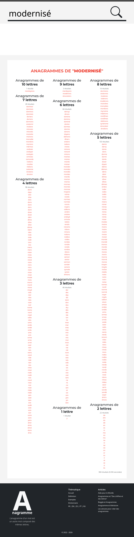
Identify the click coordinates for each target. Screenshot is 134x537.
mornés (67, 187)
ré (104, 460)
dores (104, 149)
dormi (104, 157)
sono (30, 415)
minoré (67, 152)
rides (104, 340)
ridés (104, 342)
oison (104, 302)
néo (67, 357)
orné (30, 342)
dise (29, 197)
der (67, 290)
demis (104, 144)
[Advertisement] (67, 39)
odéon (104, 299)
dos (67, 305)
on (104, 450)
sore (30, 418)
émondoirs (67, 96)
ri (104, 458)
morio (104, 254)
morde (104, 247)
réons (104, 377)
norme (104, 289)
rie (67, 380)
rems (30, 352)
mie (67, 330)
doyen (104, 164)
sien (29, 400)
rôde (30, 390)
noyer (104, 294)
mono (29, 282)
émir (30, 423)
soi (67, 393)
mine (30, 257)
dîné (30, 225)
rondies (30, 164)
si (104, 465)
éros (30, 433)
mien (30, 252)
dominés (29, 114)
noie (30, 302)
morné (104, 259)
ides (29, 232)
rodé (30, 375)
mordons (29, 142)
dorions (30, 119)
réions (67, 252)
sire (29, 403)
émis (30, 425)
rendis (67, 224)
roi (67, 385)
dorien (67, 124)
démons (67, 137)
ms (104, 438)
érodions (104, 128)
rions (104, 352)
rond (30, 380)
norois (66, 204)
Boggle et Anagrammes (107, 502)
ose (67, 373)
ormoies (29, 157)
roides (67, 239)
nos (67, 355)
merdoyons (67, 91)
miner (104, 204)
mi (104, 435)
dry (67, 307)
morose (67, 189)
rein (29, 347)
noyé (30, 315)
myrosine (104, 111)
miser (104, 219)
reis (29, 350)
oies (29, 320)
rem (67, 378)
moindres (104, 103)
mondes (67, 169)
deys (30, 192)
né (104, 445)
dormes (67, 127)
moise (104, 234)
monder (67, 167)
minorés (29, 132)
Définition (72, 496)
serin (104, 387)
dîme (30, 220)
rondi (104, 367)
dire (29, 195)
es (104, 428)
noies (104, 274)
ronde (104, 365)
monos (104, 244)
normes (67, 199)
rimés (104, 350)
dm (104, 418)
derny (104, 147)
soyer (104, 395)
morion (67, 179)
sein (29, 395)
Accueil (71, 493)
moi (67, 340)
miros (104, 214)
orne (30, 340)
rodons (67, 234)
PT (81, 506)
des (67, 292)
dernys (67, 111)
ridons (67, 229)
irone (104, 197)
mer (67, 325)
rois (29, 378)
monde (104, 239)
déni (30, 217)
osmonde (30, 159)
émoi (30, 428)
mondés (67, 172)
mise (30, 272)
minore (67, 149)
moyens (67, 192)
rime (30, 367)
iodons (67, 144)
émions (67, 274)
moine (104, 224)
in (104, 430)
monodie (29, 139)
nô (104, 448)
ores (30, 332)
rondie (67, 244)
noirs (104, 279)
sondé (104, 392)
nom (67, 352)
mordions (104, 108)
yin (67, 400)
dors (30, 207)
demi (30, 190)
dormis (67, 129)
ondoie (67, 214)
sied (29, 398)
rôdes (104, 382)
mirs (29, 267)
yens (30, 420)
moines (67, 157)
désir (104, 174)
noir (29, 305)
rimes (104, 347)
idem (30, 230)
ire (67, 320)
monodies (104, 106)
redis (104, 327)
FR (69, 506)
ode (67, 362)
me (104, 433)
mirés (104, 217)
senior (67, 259)
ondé (30, 327)
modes (104, 222)
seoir (104, 385)
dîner (104, 179)
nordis (67, 197)
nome (29, 307)
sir (67, 390)
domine (67, 116)
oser (30, 345)
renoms (67, 227)
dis (67, 297)
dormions (104, 91)
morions (29, 144)
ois (67, 367)
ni (104, 443)
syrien (67, 272)
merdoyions (29, 91)
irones (67, 147)
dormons (29, 121)
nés (67, 360)
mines (104, 207)
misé (30, 275)
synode (67, 269)
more (30, 287)
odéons (67, 209)
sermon (67, 262)
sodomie (29, 169)
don (66, 302)
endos (104, 187)
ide (67, 315)
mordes (67, 174)
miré (30, 270)
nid (67, 345)
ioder (104, 189)
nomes (104, 284)
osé (67, 375)
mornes (67, 184)
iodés (104, 194)
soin (29, 410)
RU (84, 506)
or (104, 453)
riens (104, 345)
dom (67, 300)
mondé (104, 242)
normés (67, 202)
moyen (104, 264)
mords (104, 249)
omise (104, 304)
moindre (29, 134)
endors (67, 142)
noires (67, 194)
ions (29, 242)
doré (30, 210)
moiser (67, 164)
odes (30, 317)
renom (104, 337)
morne (104, 257)
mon (67, 342)
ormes (104, 314)
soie (29, 408)
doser (104, 162)
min (67, 332)
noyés (104, 297)
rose (30, 383)
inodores (104, 96)
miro (30, 265)
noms (30, 310)
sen (67, 388)
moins (104, 227)
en (104, 425)
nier (29, 295)
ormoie (67, 219)
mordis (67, 177)
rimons (67, 232)
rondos (67, 249)
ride (29, 357)
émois (104, 400)
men (67, 322)
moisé (104, 237)
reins (104, 329)
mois (30, 280)
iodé (30, 240)
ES (77, 506)
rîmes (104, 380)
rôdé (30, 393)
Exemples (72, 499)
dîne (30, 222)
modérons (104, 101)
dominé (67, 121)
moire (104, 229)
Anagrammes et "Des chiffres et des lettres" (110, 497)
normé (104, 292)
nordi (104, 287)
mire (30, 262)
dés (67, 312)
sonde (104, 390)
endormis (104, 93)
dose (30, 212)
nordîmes (104, 116)
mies (30, 255)
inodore (30, 127)
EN (73, 506)
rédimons (104, 121)
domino (67, 119)
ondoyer (29, 152)
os (104, 455)
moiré (104, 232)
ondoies (30, 149)
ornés (104, 319)
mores (104, 252)
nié (67, 350)
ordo (30, 330)
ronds (104, 372)
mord (30, 285)
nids (29, 292)
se (104, 463)
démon (104, 169)
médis (104, 272)
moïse (104, 269)
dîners (66, 139)
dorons (67, 132)
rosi (29, 385)
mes (67, 327)
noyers (67, 207)
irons (104, 199)
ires (29, 245)
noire (104, 277)
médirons (104, 113)
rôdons (67, 254)
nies (29, 297)
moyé (30, 290)
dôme (29, 227)
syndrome (104, 123)
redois (67, 222)
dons (30, 202)
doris (104, 152)
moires (67, 159)
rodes (104, 355)
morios (67, 182)
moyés (104, 267)
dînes (104, 182)
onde (30, 325)
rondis (67, 247)
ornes (104, 317)
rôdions (30, 167)
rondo (104, 370)
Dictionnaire (73, 503)
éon (67, 403)
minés (104, 209)
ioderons (104, 98)
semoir (67, 257)
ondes (104, 307)
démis (104, 167)
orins (104, 312)
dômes (104, 184)
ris (67, 383)
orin (29, 335)
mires (104, 212)
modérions (67, 93)
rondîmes (104, 118)
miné (30, 260)
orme (30, 337)
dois (29, 200)
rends (104, 334)
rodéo (104, 357)
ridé (29, 360)
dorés (104, 159)
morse (104, 262)
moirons (29, 137)
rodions (30, 162)
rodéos (67, 237)
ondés (104, 309)
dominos (29, 111)
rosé (30, 388)
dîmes (104, 177)
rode (30, 373)
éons (30, 430)
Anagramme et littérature (108, 505)
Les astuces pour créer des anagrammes (108, 510)
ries (29, 365)
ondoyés (29, 154)
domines (29, 109)
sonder (67, 264)
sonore (67, 267)
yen (67, 398)
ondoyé (67, 217)
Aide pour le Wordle (106, 493)
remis (104, 332)
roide (104, 362)
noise (104, 282)
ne (104, 440)
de (104, 415)
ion (67, 317)
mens (30, 247)
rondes (67, 242)
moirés (67, 162)
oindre (67, 212)
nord (30, 312)
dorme (104, 154)
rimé (30, 370)
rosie (104, 375)
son (67, 395)
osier (104, 324)
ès (104, 468)
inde (30, 235)
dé (104, 423)
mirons (67, 154)
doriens (30, 116)
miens (104, 202)
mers (30, 250)
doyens (67, 134)
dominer (29, 106)
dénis (104, 172)
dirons (67, 114)
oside (104, 322)
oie (67, 365)
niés (29, 300)
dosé (30, 215)
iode (30, 237)
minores (29, 129)
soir (29, 413)
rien (29, 362)
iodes (104, 192)
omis (30, 322)
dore (30, 205)
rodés (104, 360)
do (104, 420)
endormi (29, 124)
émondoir (104, 126)
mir (67, 335)
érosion (30, 174)
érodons (29, 172)
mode (29, 277)
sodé (30, 405)
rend (30, 355)
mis (67, 337)
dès (67, 310)
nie (67, 347)
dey (67, 295)
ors (67, 370)
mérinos (29, 147)
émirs (104, 397)
